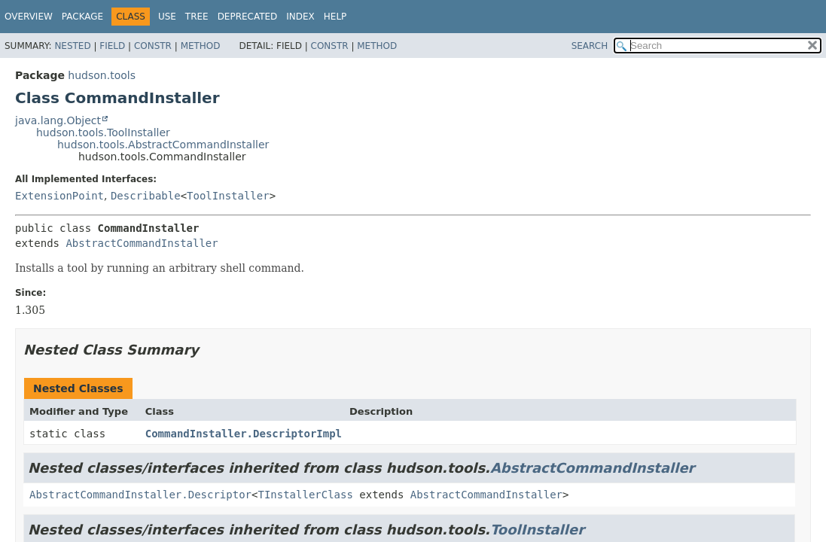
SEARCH (589, 46)
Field (112, 46)
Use (167, 16)
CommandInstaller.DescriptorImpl (243, 434)
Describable (146, 196)
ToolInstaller (228, 196)
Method (201, 46)
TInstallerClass (305, 495)
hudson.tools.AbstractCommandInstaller (163, 145)
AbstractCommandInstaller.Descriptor (140, 495)
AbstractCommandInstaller (142, 243)
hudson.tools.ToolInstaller (103, 132)
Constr (153, 46)
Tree (197, 16)
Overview (29, 16)
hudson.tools (102, 75)
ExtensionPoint (59, 196)
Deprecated (248, 16)
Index (300, 16)
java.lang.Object (58, 120)
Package (82, 16)
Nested (72, 46)
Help (335, 16)
